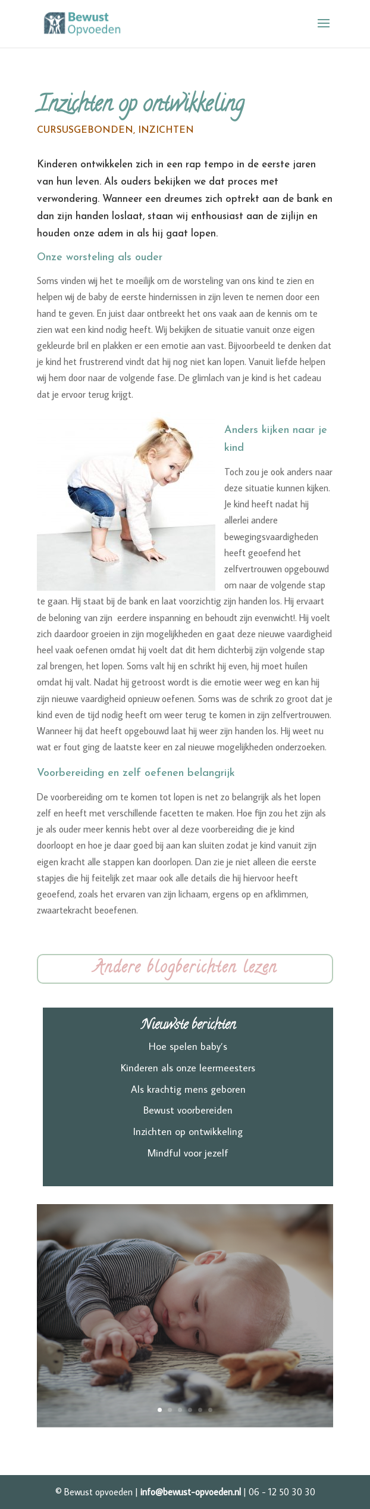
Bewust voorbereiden (188, 1110)
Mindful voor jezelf (188, 1152)
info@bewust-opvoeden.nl (190, 1492)
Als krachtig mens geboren (188, 1089)
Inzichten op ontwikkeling (188, 1131)
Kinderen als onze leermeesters (188, 1067)
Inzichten (166, 130)
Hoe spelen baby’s (188, 1046)
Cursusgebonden (85, 130)
